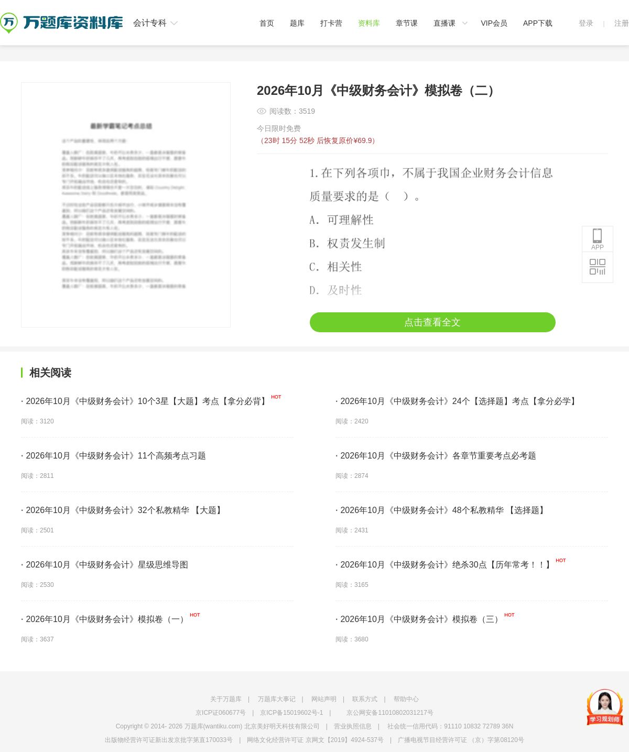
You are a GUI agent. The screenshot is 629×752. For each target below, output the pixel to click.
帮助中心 (406, 699)
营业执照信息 (353, 726)
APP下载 (537, 23)
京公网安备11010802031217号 (389, 712)
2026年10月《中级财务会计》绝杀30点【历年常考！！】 (444, 564)
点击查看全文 (432, 322)
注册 (621, 23)
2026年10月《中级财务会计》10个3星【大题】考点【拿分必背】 (145, 401)
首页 (266, 23)
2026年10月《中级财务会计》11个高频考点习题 (113, 455)
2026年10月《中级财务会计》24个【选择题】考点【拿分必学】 (457, 401)
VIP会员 (494, 23)
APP (597, 239)
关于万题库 (226, 699)
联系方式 (364, 699)
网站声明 (324, 699)
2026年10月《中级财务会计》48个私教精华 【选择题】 (441, 510)
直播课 (444, 23)
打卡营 (331, 23)
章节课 (407, 23)
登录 (586, 23)
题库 (297, 23)
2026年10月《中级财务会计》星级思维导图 (104, 564)
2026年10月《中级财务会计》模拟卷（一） (104, 619)
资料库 (369, 23)
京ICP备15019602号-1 (291, 712)
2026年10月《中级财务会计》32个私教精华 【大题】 (123, 510)
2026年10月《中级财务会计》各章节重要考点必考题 (435, 455)
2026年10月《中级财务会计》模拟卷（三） (419, 619)
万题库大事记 (277, 699)
